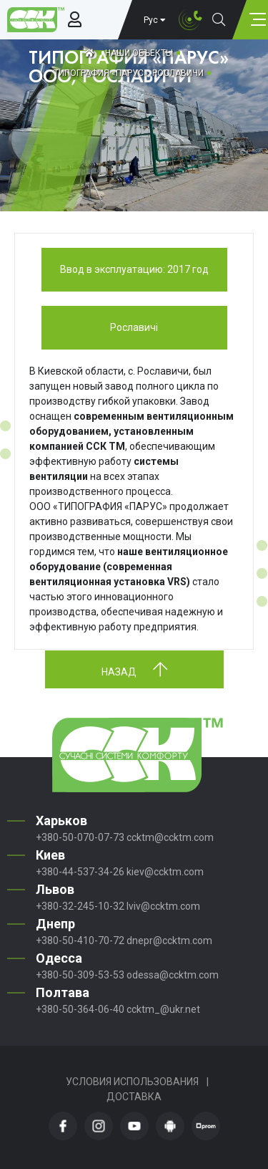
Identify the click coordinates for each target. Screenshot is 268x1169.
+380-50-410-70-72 (80, 940)
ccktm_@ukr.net (163, 1009)
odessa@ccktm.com (172, 975)
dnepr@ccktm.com (169, 940)
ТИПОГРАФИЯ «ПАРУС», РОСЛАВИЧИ (129, 73)
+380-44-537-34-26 (80, 871)
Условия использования (132, 1081)
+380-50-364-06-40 (80, 1009)
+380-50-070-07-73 (80, 837)
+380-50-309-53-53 (80, 975)
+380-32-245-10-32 (80, 906)
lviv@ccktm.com (163, 906)
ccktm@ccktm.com (170, 837)
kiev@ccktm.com (165, 871)
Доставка (134, 1096)
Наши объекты (139, 53)
